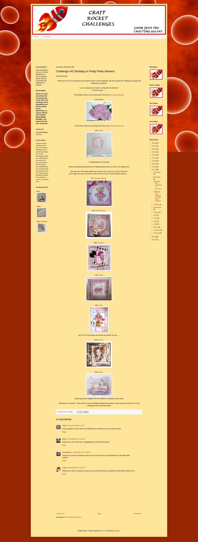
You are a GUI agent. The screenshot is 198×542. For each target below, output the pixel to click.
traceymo (100, 243)
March (156, 227)
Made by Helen (41, 221)
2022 (154, 155)
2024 (154, 149)
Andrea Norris (100, 211)
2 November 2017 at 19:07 (76, 425)
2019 (154, 164)
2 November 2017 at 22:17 (76, 439)
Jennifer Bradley (100, 178)
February (157, 230)
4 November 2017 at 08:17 (82, 452)
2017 (154, 170)
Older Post (137, 514)
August (156, 212)
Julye (64, 425)
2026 (154, 143)
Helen (38, 206)
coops (64, 468)
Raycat (103, 531)
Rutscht (100, 340)
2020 (154, 161)
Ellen (38, 191)
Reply (64, 432)
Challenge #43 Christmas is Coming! (157, 185)
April (155, 224)
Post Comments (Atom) (73, 517)
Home (36, 37)
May (155, 221)
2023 (154, 152)
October (156, 205)
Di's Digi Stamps (116, 95)
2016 (154, 237)
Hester (100, 130)
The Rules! (46, 37)
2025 (154, 146)
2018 (154, 167)
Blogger (117, 531)
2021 (154, 158)
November (157, 177)
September (157, 207)
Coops (100, 372)
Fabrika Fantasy (116, 126)
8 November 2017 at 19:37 (76, 468)
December (157, 172)
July (155, 215)
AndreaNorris (67, 452)
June (155, 218)
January (156, 233)
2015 (154, 240)
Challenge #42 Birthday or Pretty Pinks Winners (157, 196)
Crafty (100, 305)
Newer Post (61, 514)
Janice (100, 275)
